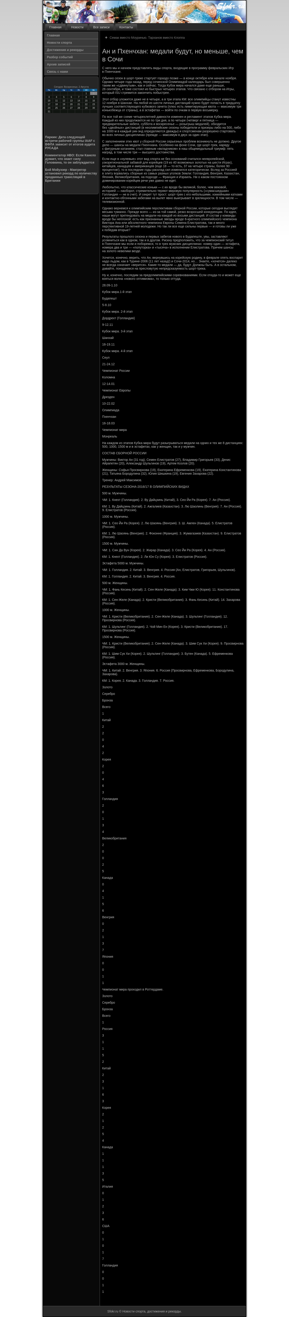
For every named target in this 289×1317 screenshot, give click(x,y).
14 (78, 100)
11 (56, 100)
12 (64, 100)
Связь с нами (57, 71)
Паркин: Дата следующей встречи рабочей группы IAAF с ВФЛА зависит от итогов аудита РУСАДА (70, 142)
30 (93, 108)
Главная (55, 27)
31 (49, 111)
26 (64, 108)
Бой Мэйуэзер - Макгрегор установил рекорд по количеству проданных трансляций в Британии (71, 175)
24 (49, 108)
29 (86, 108)
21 (78, 104)
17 (49, 104)
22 (86, 104)
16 (93, 100)
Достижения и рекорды (65, 50)
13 (71, 100)
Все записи (101, 27)
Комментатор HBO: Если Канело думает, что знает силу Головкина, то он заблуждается (70, 158)
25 (56, 108)
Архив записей (58, 64)
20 (71, 104)
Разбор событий (60, 57)
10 (49, 100)
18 (56, 104)
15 (86, 100)
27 (71, 108)
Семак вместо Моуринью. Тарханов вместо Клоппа (147, 37)
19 (64, 104)
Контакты (126, 27)
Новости (77, 27)
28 (78, 108)
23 (93, 104)
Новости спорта (59, 42)
